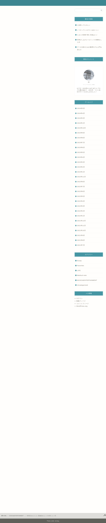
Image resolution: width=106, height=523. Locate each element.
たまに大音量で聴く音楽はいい (87, 35)
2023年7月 (81, 142)
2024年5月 (81, 108)
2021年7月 (81, 245)
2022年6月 (81, 191)
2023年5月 (81, 152)
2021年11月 (81, 225)
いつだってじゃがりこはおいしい (88, 30)
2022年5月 (81, 196)
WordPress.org (81, 306)
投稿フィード (81, 301)
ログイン (79, 298)
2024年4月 (81, 113)
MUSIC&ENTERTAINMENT (10, 11)
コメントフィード (82, 303)
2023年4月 (81, 157)
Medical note (82, 275)
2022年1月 (81, 216)
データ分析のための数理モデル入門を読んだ (89, 48)
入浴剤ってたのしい (83, 25)
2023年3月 (81, 162)
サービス (76, 3)
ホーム (58, 3)
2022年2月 (81, 211)
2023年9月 (81, 133)
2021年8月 (81, 240)
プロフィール (67, 3)
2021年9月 (81, 235)
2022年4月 (81, 201)
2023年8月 (81, 137)
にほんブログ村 (8, 448)
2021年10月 (81, 230)
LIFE (79, 270)
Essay (6, 453)
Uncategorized (82, 285)
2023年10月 (81, 128)
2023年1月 (81, 172)
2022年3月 (81, 206)
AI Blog (7, 2)
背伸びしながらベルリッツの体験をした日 (89, 41)
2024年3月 (81, 118)
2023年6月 (81, 147)
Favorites (80, 265)
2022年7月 (81, 186)
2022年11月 (81, 176)
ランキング (85, 3)
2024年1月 (81, 123)
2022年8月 (81, 181)
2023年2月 (81, 167)
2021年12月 (81, 220)
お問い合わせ (94, 3)
